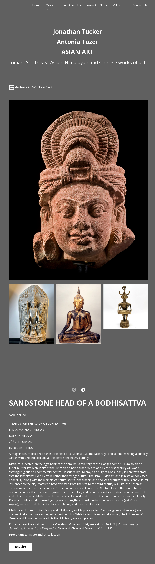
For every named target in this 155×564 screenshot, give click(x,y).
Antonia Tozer (77, 42)
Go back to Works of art (30, 87)
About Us (75, 5)
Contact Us (140, 5)
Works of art (52, 7)
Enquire (20, 546)
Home (36, 5)
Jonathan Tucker (77, 31)
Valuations (120, 5)
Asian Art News (97, 5)
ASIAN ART (77, 52)
